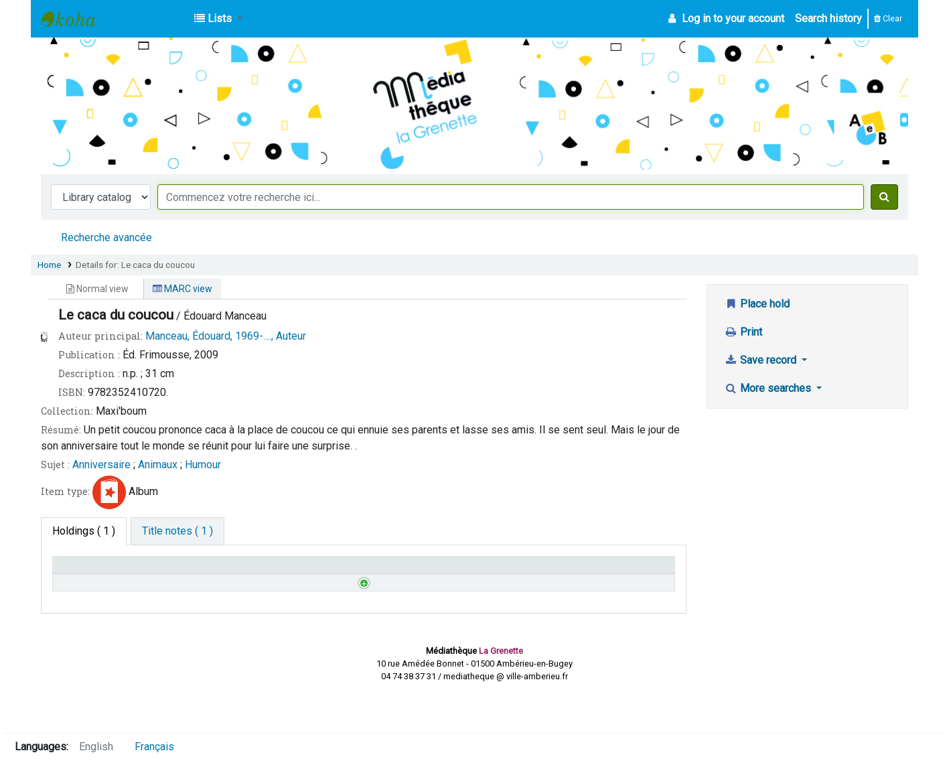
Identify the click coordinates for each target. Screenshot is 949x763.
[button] (218, 18)
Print (743, 332)
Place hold (757, 303)
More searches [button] (769, 388)
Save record (762, 360)
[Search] (884, 197)
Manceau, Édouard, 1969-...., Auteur (225, 336)
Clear (888, 18)
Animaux (157, 464)
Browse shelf (267, 602)
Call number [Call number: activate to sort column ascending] (242, 571)
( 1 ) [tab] (83, 531)
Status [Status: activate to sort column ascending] (386, 571)
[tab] (177, 531)
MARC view (182, 288)
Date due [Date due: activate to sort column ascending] (547, 571)
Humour (203, 464)
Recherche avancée (106, 237)
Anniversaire (101, 464)
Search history (828, 18)
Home (49, 264)
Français (154, 746)
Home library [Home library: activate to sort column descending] (89, 571)
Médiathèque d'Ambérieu (75, 18)
